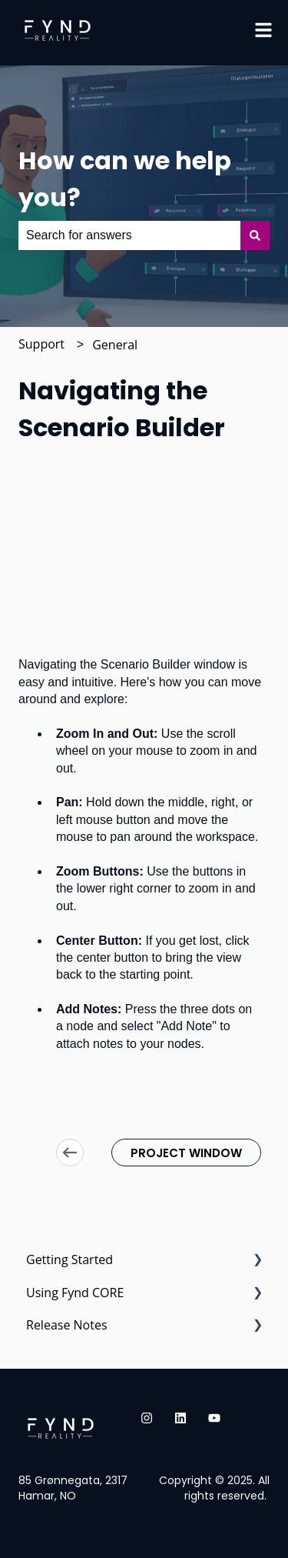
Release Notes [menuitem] (67, 1324)
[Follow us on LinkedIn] (180, 1418)
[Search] (255, 235)
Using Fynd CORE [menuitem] (75, 1292)
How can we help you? (124, 179)
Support (41, 343)
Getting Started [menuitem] (69, 1259)
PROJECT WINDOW (186, 1153)
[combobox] (129, 235)
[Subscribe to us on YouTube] (214, 1418)
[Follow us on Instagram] (146, 1418)
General (114, 344)
